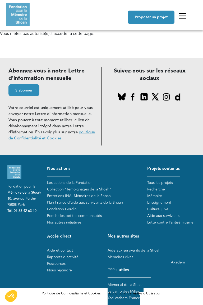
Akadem (178, 262)
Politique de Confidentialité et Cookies (71, 293)
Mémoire (154, 196)
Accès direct (59, 236)
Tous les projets (160, 182)
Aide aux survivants (163, 215)
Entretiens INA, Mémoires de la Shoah (79, 196)
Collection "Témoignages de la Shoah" (79, 189)
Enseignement (159, 202)
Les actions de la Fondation (70, 182)
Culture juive (157, 209)
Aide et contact (60, 250)
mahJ (112, 269)
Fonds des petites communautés (74, 215)
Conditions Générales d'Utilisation (135, 293)
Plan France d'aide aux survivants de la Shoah (85, 202)
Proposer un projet (151, 17)
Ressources (56, 263)
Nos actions (58, 168)
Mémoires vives (120, 257)
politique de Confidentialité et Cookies (51, 135)
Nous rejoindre (59, 270)
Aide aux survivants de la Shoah (134, 250)
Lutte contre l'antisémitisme (170, 222)
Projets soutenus (163, 168)
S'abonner (24, 90)
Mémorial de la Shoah (126, 285)
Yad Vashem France (124, 298)
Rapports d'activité (63, 257)
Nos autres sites (123, 236)
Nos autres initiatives (64, 222)
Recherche (156, 189)
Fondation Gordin (62, 209)
